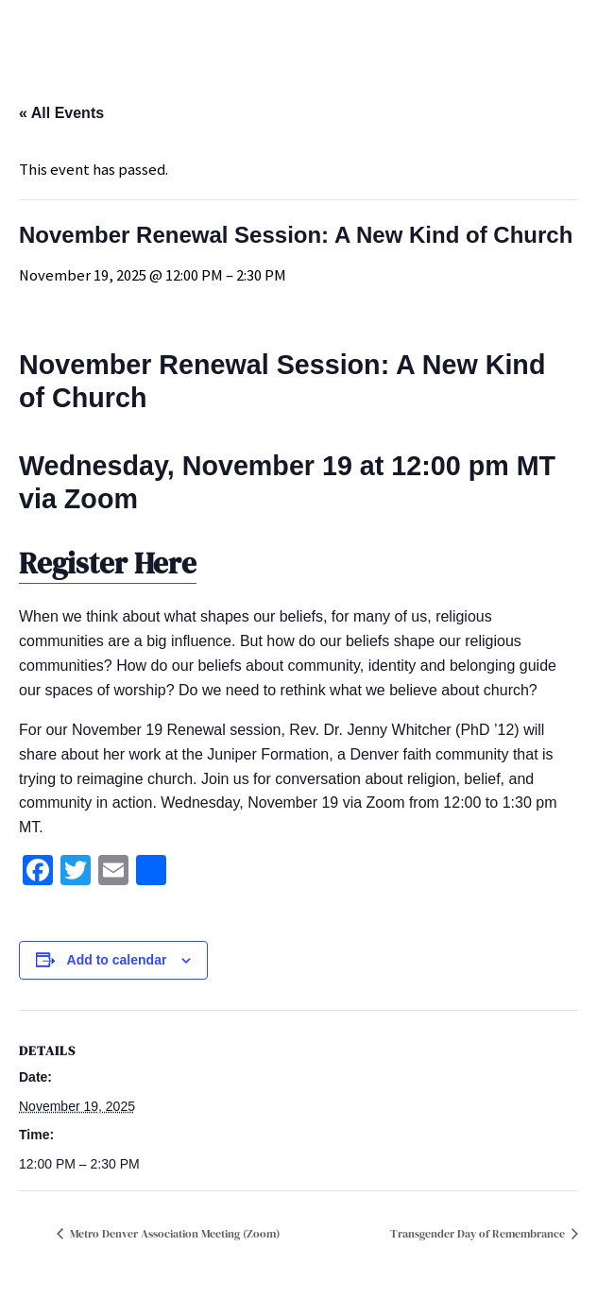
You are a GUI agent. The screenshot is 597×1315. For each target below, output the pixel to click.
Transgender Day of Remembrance (479, 1233)
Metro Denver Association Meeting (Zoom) (173, 1233)
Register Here (107, 563)
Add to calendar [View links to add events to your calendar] (117, 959)
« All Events (61, 113)
